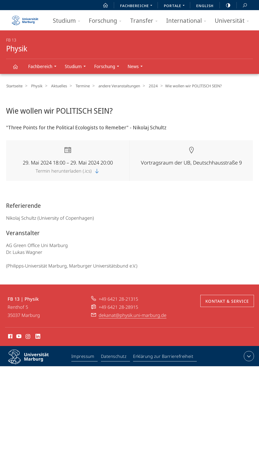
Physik (18, 69)
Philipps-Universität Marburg (33, 361)
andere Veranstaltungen (111, 85)
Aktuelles (55, 85)
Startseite (14, 85)
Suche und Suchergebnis (242, 5)
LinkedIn (38, 337)
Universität (233, 21)
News (136, 67)
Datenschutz (114, 357)
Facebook (10, 337)
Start (102, 5)
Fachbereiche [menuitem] (137, 6)
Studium (68, 21)
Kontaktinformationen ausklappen (248, 356)
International (187, 21)
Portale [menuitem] (175, 6)
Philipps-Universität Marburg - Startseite (25, 18)
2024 (142, 85)
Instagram (28, 337)
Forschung (107, 21)
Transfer (145, 21)
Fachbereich (44, 67)
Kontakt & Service (227, 301)
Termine (76, 85)
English (204, 5)
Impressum (83, 357)
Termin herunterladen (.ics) (68, 171)
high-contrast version (225, 5)
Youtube (18, 337)
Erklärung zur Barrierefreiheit (163, 357)
